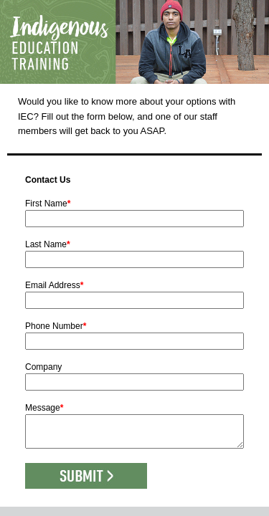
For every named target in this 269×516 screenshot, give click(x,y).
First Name (47, 204)
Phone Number (55, 326)
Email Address (54, 285)
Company (43, 367)
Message (44, 408)
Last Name (47, 244)
